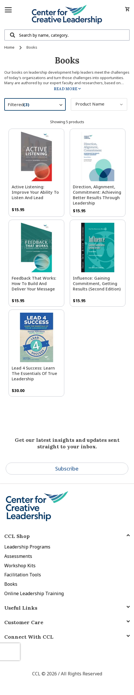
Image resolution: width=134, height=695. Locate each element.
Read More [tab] (65, 88)
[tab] (67, 637)
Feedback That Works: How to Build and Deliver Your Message (34, 283)
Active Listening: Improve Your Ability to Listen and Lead (35, 192)
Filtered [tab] (38, 105)
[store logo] (67, 14)
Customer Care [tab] (23, 622)
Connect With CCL (28, 637)
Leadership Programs (27, 547)
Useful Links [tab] (20, 608)
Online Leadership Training (34, 593)
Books (10, 584)
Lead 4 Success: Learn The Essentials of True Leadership (34, 373)
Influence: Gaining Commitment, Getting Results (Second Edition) (97, 283)
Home (9, 47)
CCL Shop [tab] (17, 536)
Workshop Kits (20, 565)
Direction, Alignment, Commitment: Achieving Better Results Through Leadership (97, 195)
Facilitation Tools (22, 575)
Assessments (18, 556)
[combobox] (67, 35)
